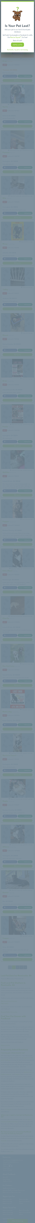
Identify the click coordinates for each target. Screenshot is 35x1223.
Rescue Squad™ (15, 37)
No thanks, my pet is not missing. (17, 50)
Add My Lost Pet (17, 45)
